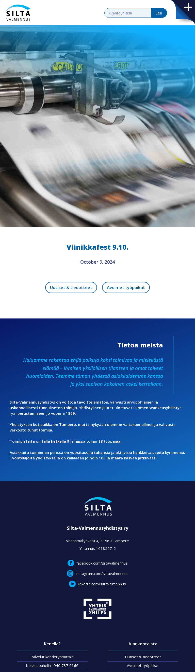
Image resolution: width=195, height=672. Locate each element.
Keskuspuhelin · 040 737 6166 (52, 665)
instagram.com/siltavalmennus (102, 573)
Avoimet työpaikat (126, 287)
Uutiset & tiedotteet (71, 287)
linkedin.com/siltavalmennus (102, 583)
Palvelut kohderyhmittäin (52, 656)
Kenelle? (52, 644)
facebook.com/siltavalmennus (102, 563)
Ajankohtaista (142, 644)
